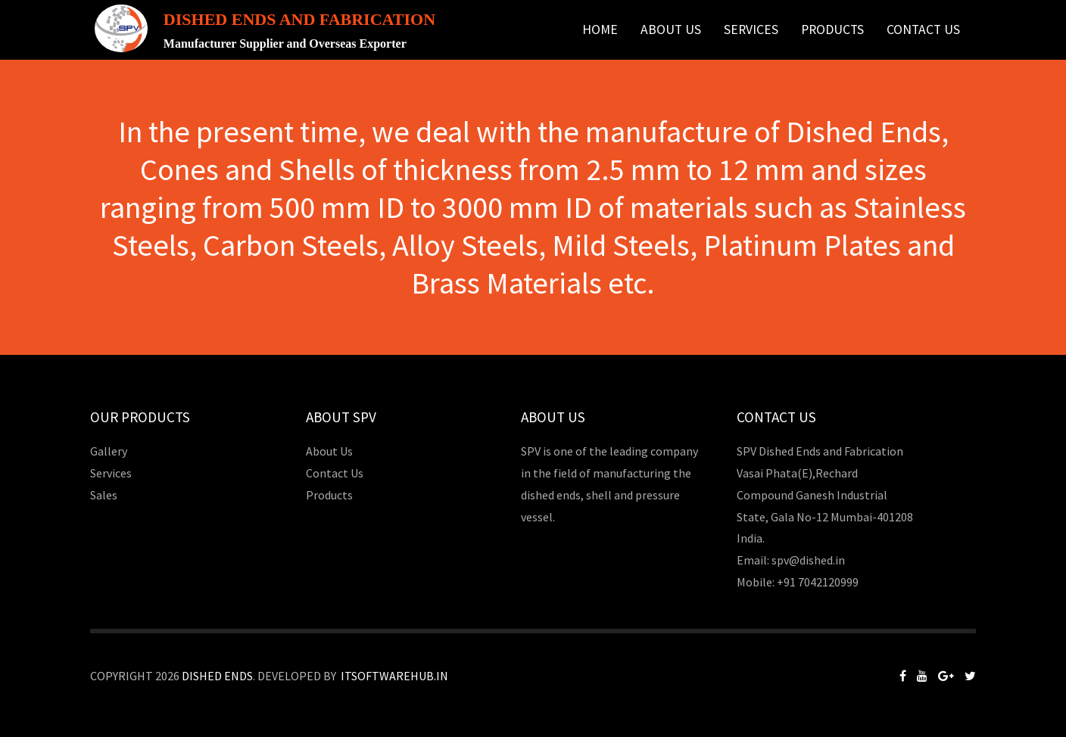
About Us (671, 29)
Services (751, 29)
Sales (103, 494)
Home (600, 29)
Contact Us (923, 29)
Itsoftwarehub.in (394, 675)
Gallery (108, 451)
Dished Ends (217, 675)
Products (832, 29)
